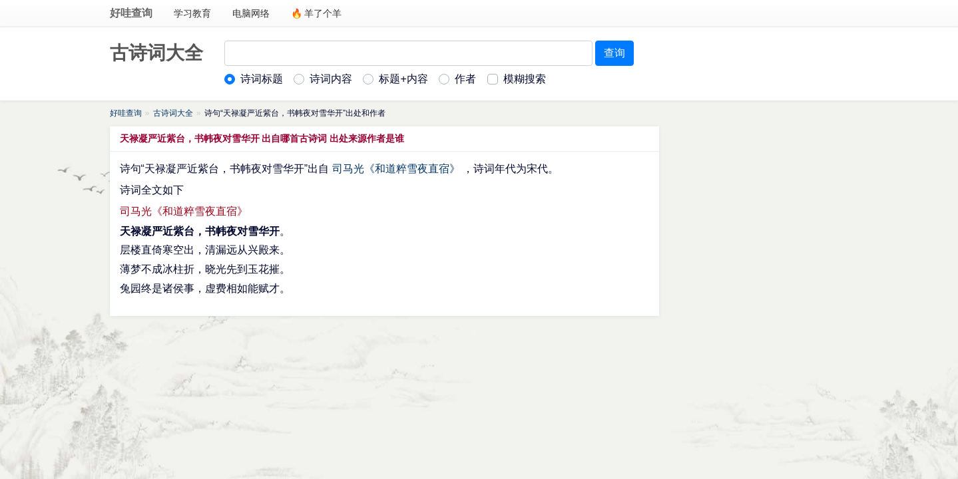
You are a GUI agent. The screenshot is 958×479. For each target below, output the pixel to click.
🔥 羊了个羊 (316, 13)
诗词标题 (261, 78)
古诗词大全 (156, 53)
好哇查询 (131, 13)
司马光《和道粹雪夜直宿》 (396, 168)
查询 (614, 53)
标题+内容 (403, 78)
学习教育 (192, 13)
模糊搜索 (524, 78)
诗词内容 (331, 78)
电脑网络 (251, 13)
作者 (465, 78)
